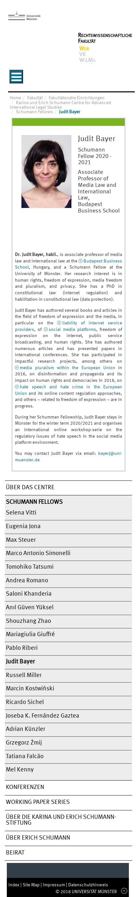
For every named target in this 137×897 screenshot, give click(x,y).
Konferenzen (25, 787)
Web (84, 49)
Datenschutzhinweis (88, 885)
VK (82, 54)
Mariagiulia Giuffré (30, 634)
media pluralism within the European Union (67, 368)
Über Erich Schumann (38, 838)
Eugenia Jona (23, 526)
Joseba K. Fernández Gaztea (42, 716)
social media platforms (72, 329)
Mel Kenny (20, 770)
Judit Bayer (20, 662)
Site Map (32, 885)
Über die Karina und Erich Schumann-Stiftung (61, 820)
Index (14, 885)
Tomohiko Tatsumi (30, 567)
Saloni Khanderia (29, 594)
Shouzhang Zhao (28, 621)
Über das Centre (30, 488)
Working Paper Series (38, 802)
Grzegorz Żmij (24, 743)
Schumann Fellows (34, 502)
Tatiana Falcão (25, 756)
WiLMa (87, 60)
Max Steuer (21, 540)
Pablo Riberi (22, 648)
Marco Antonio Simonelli (38, 553)
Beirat (15, 853)
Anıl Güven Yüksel (30, 608)
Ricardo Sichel (25, 702)
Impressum (54, 885)
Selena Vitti (21, 513)
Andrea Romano (27, 581)
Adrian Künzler (25, 729)
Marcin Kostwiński (30, 689)
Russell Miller (24, 675)
